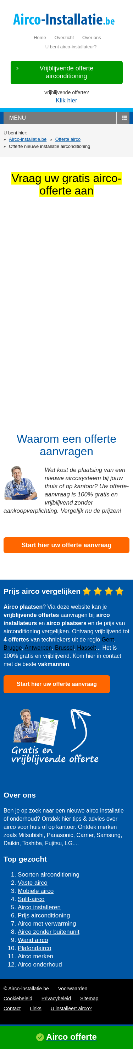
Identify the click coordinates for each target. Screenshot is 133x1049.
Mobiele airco (36, 891)
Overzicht (64, 37)
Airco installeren (39, 907)
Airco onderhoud (40, 964)
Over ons (91, 37)
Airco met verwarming (47, 923)
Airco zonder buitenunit (48, 931)
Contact (12, 1008)
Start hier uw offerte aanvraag (66, 545)
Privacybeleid (56, 998)
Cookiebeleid (18, 998)
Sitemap (89, 998)
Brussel (64, 648)
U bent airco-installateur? (71, 46)
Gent (108, 640)
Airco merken (35, 956)
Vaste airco (33, 882)
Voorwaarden (73, 988)
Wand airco (33, 940)
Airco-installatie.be (27, 139)
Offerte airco (68, 139)
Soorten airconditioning (48, 874)
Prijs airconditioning (44, 915)
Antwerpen (38, 648)
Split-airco (31, 899)
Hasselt (86, 648)
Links (35, 1008)
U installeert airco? (71, 1008)
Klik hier (66, 100)
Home (40, 37)
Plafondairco (34, 948)
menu (17, 118)
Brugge (13, 648)
